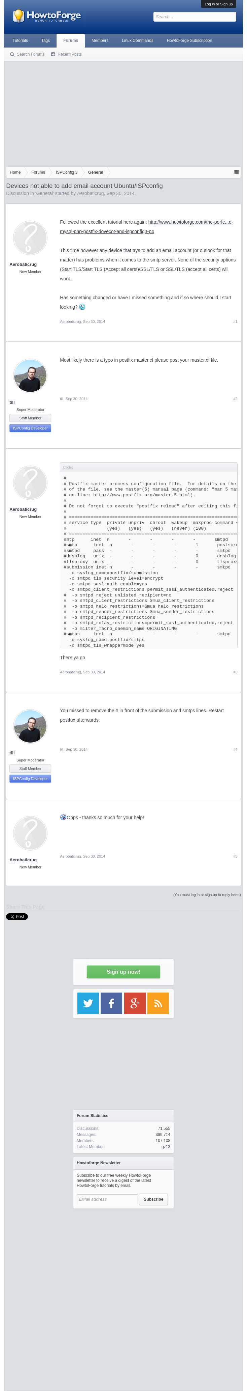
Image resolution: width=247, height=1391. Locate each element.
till (11, 402)
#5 (235, 856)
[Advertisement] (123, 112)
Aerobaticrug (90, 193)
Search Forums (30, 54)
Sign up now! (123, 972)
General (44, 193)
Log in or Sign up (219, 4)
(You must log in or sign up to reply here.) (207, 895)
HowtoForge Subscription (189, 40)
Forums (70, 40)
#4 (235, 749)
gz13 (166, 1146)
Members (100, 40)
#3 (235, 672)
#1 (235, 321)
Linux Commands (137, 40)
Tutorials (20, 40)
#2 (235, 399)
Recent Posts (69, 54)
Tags (45, 40)
